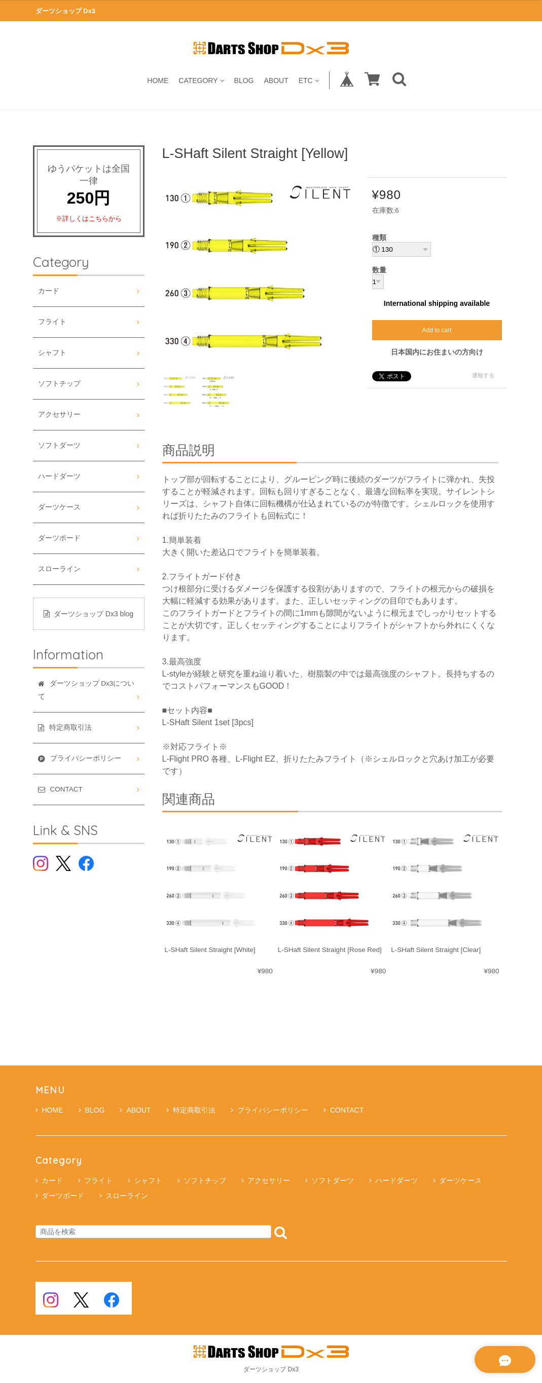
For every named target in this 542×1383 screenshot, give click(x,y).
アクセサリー (59, 414)
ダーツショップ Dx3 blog (88, 614)
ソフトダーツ (59, 445)
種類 (379, 238)
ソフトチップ (59, 383)
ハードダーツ (59, 476)
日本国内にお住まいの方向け (437, 352)
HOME (157, 80)
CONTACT (343, 1110)
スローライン (59, 569)
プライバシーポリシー (269, 1110)
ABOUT (276, 80)
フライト (52, 322)
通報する (483, 375)
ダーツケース (59, 507)
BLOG (244, 80)
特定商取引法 (190, 1110)
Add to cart (436, 330)
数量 (379, 270)
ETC (309, 80)
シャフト (52, 353)
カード (48, 291)
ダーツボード (59, 538)
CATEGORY (201, 80)
